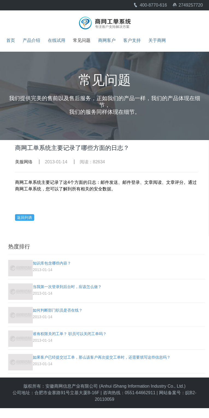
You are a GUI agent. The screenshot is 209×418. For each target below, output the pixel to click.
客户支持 (132, 40)
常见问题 (81, 40)
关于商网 (157, 40)
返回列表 (24, 217)
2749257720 (187, 5)
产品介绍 (31, 40)
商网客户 (107, 40)
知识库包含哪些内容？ (52, 263)
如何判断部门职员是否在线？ (58, 310)
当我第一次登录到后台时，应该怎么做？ (67, 287)
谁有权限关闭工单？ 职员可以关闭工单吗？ (70, 334)
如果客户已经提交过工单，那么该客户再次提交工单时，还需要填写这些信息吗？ (101, 357)
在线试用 (56, 40)
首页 (10, 40)
